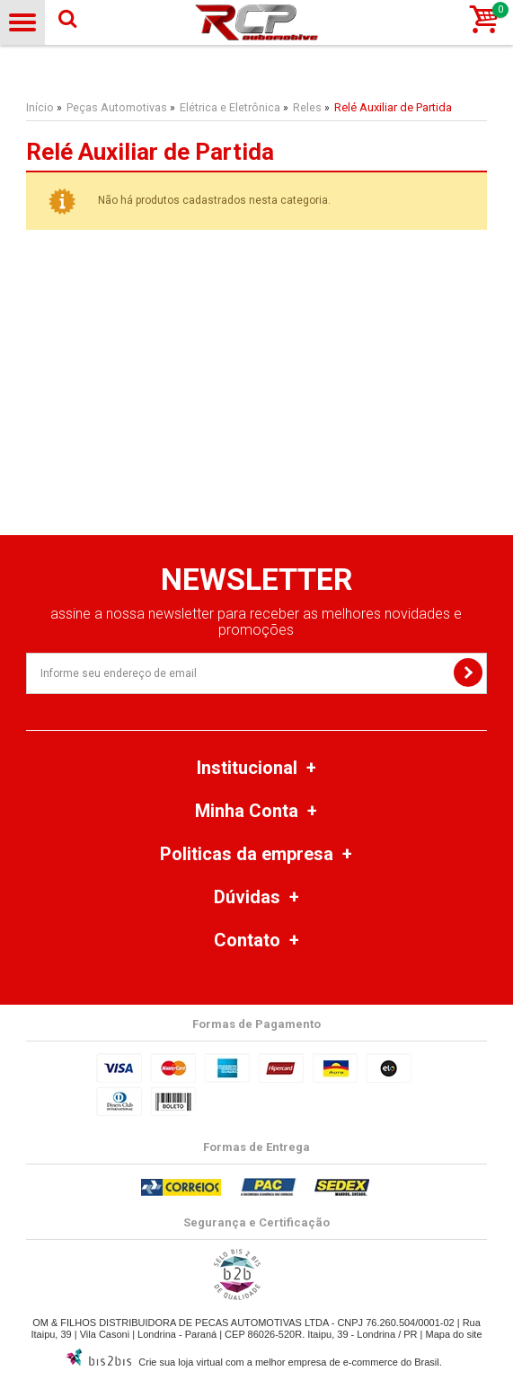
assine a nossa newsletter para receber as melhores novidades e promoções (256, 621)
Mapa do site (454, 1334)
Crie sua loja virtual (180, 1362)
